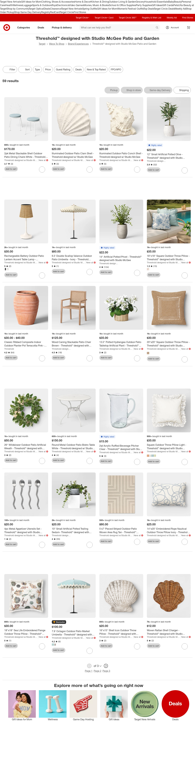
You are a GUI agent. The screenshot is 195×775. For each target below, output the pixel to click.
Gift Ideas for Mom (31, 1)
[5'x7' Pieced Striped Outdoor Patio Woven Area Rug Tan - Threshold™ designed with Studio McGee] (121, 530)
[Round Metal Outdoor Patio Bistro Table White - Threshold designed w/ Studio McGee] (74, 446)
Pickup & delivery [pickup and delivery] (63, 27)
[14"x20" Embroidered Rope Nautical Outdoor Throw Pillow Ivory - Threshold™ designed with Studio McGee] (169, 530)
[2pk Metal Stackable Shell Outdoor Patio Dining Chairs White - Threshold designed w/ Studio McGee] (26, 155)
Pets (175, 5)
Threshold (9, 349)
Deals (47, 8)
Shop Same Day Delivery (27, 12)
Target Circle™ (82, 17)
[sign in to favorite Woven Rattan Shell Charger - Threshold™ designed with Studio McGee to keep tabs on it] (185, 646)
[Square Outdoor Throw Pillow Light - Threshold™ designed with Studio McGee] (169, 446)
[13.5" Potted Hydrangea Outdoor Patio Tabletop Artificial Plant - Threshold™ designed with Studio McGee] (121, 343)
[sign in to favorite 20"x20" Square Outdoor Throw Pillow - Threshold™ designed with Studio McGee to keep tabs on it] (185, 359)
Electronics (63, 5)
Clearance (55, 8)
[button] (155, 145)
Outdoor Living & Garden (122, 1)
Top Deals (149, 8)
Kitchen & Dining (100, 1)
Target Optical (36, 8)
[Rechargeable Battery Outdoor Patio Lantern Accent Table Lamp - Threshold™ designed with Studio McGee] (26, 257)
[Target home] (6, 27)
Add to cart (11, 169)
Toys (54, 5)
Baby (171, 1)
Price (48, 69)
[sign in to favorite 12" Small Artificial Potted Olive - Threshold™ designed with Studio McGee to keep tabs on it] (185, 170)
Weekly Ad (180, 8)
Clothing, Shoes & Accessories (58, 1)
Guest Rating (63, 69)
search (157, 27)
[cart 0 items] (188, 27)
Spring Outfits (89, 8)
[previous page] (89, 665)
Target (42, 43)
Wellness (18, 5)
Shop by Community (18, 8)
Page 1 (88, 670)
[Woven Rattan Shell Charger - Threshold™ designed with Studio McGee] (169, 632)
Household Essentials (156, 1)
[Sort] (25, 69)
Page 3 (106, 670)
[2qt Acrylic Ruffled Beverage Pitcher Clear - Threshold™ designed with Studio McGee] (121, 447)
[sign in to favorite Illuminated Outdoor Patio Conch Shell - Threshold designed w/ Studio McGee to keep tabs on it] (137, 169)
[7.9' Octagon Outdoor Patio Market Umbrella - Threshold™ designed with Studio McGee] (74, 633)
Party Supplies (144, 5)
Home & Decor (83, 1)
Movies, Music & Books (96, 5)
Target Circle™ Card (104, 17)
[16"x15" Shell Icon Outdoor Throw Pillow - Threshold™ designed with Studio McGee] (121, 632)
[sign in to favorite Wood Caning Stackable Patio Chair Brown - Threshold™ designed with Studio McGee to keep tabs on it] (90, 358)
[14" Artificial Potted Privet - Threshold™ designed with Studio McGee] (121, 258)
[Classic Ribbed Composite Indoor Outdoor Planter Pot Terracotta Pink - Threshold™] (26, 343)
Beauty (178, 1)
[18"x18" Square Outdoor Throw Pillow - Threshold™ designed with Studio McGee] (169, 257)
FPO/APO (116, 69)
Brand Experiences (78, 43)
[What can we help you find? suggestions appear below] (119, 27)
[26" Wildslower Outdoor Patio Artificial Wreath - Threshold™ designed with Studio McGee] (26, 446)
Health (9, 5)
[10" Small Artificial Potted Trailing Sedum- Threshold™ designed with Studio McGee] (74, 530)
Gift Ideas (157, 5)
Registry (45, 12)
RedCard (55, 12)
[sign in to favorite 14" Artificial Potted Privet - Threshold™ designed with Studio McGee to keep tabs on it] (137, 273)
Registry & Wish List (151, 17)
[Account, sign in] (173, 27)
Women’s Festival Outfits (130, 8)
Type (37, 69)
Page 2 (97, 670)
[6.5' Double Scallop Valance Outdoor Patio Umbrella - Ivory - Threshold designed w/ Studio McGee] (74, 257)
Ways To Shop (56, 43)
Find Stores (80, 12)
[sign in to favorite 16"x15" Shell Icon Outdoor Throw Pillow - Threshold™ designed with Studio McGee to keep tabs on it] (137, 646)
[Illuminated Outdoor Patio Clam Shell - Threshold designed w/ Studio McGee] (74, 155)
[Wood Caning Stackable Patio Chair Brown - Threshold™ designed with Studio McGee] (74, 343)
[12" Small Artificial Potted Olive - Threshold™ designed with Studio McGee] (169, 156)
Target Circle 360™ (127, 17)
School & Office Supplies (122, 5)
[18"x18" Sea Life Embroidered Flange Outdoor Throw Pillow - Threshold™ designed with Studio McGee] (26, 632)
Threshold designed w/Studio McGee (21, 160)
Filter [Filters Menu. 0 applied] (10, 69)
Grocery (140, 1)
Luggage (27, 5)
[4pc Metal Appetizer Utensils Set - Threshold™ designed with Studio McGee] (26, 530)
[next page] (105, 665)
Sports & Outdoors (42, 5)
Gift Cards (167, 5)
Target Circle (67, 12)
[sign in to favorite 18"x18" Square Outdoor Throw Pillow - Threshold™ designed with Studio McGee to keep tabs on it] (185, 275)
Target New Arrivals (10, 1)
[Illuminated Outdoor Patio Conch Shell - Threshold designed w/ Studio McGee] (121, 155)
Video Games (76, 5)
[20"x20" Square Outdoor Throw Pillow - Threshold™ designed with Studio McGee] (169, 343)
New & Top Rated (96, 69)
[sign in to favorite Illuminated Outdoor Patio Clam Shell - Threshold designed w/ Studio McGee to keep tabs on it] (90, 169)
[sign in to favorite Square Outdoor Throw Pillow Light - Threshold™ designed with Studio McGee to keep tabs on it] (185, 462)
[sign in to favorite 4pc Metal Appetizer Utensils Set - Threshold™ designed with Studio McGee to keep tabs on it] (42, 545)
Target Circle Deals (164, 8)
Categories (24, 27)
